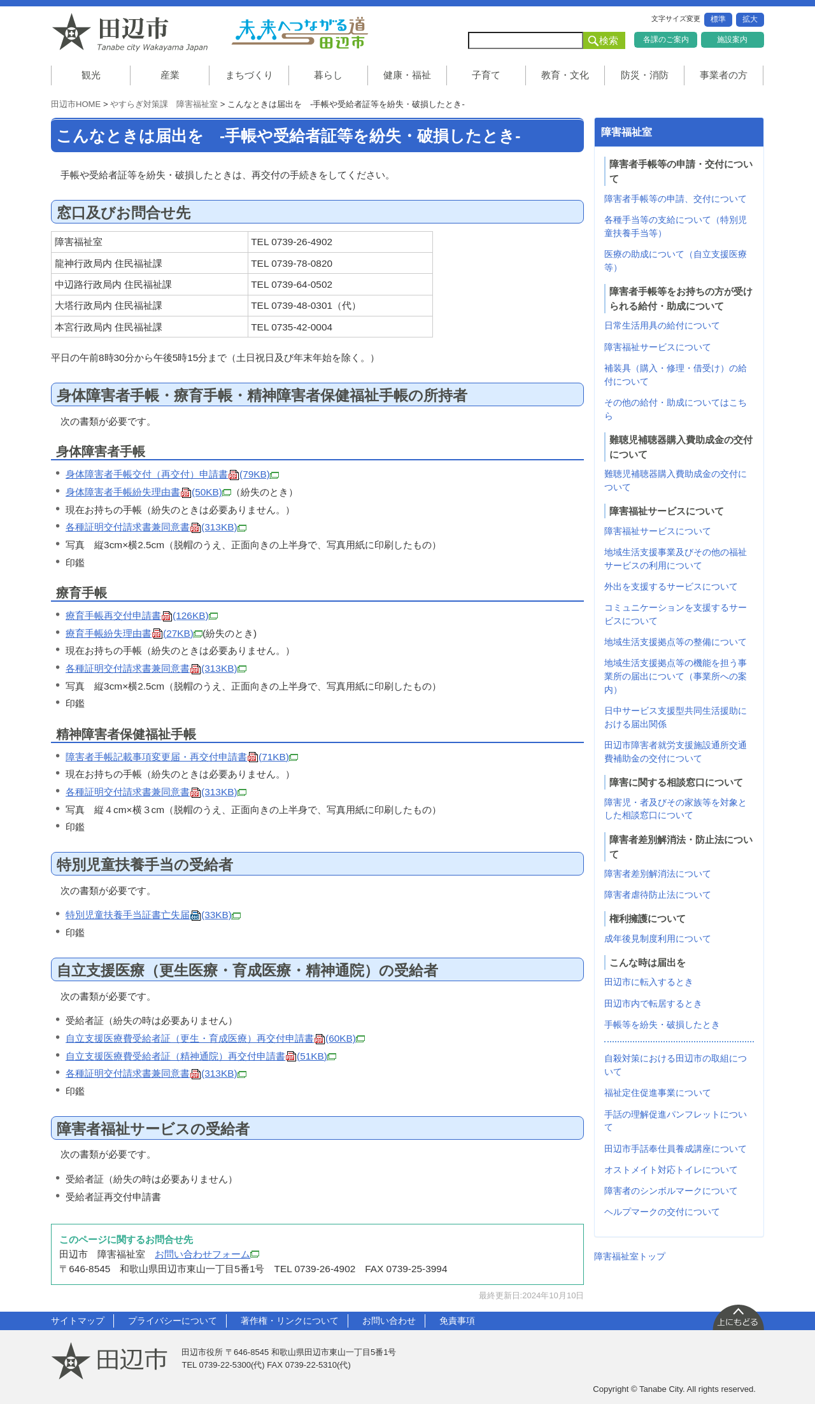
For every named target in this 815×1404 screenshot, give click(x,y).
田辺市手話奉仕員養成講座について (675, 1149)
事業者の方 (724, 74)
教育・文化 (565, 74)
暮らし (328, 74)
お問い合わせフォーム (207, 1254)
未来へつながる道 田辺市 (299, 32)
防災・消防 (645, 74)
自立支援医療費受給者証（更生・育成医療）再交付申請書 (215, 1038)
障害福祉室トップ (629, 1256)
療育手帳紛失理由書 (134, 633)
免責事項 (457, 1320)
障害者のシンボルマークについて (671, 1191)
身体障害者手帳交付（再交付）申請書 (172, 474)
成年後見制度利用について (657, 938)
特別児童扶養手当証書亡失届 (153, 914)
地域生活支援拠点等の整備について (675, 642)
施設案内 (732, 39)
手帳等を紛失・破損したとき (662, 1024)
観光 (91, 74)
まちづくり (249, 74)
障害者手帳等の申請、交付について (675, 199)
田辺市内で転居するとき (653, 1003)
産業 (170, 74)
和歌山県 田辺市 (133, 32)
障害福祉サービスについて (657, 347)
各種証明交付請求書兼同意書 (156, 526)
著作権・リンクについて (290, 1320)
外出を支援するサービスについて (671, 586)
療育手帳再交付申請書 (141, 615)
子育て (486, 74)
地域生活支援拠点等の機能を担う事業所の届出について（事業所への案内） (675, 676)
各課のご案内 (666, 39)
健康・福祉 (407, 74)
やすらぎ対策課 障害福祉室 (164, 104)
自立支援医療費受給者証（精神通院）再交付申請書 (201, 1056)
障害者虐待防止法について (657, 895)
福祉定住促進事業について (657, 1093)
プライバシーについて (172, 1320)
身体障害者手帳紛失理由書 (148, 491)
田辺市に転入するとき (648, 982)
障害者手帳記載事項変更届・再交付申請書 (182, 756)
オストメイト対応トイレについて (671, 1170)
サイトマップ (77, 1320)
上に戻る (738, 1316)
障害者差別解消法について (657, 874)
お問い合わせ (389, 1320)
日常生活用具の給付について (662, 325)
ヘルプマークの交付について (662, 1212)
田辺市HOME (76, 104)
